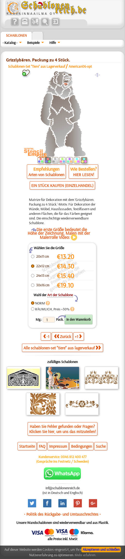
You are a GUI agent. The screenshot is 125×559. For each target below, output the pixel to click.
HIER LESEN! (83, 174)
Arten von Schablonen (46, 174)
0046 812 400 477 (74, 456)
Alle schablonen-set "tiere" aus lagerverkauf (62, 347)
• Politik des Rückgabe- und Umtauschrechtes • (62, 514)
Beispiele (33, 42)
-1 (46, 336)
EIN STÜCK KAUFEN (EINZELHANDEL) (62, 185)
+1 (78, 336)
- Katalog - (10, 42)
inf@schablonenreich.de (62, 488)
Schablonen (16, 35)
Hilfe (52, 42)
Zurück (62, 336)
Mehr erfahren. (85, 555)
